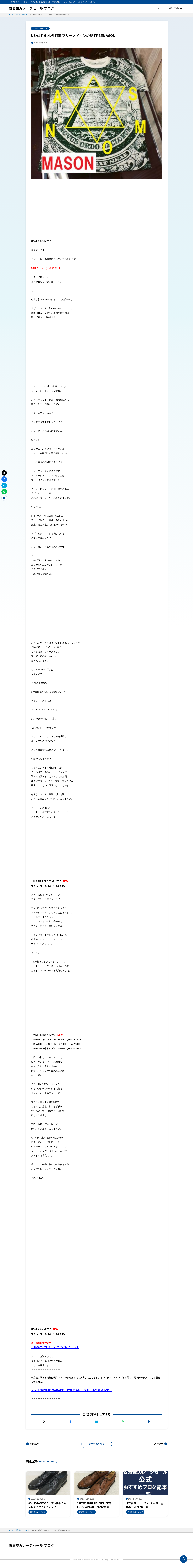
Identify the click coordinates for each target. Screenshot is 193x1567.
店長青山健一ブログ (40, 29)
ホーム (160, 8)
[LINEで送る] (123, 1422)
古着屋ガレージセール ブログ (31, 8)
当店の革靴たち (175, 8)
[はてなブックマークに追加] (96, 1422)
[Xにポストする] (44, 1422)
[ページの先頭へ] (183, 1559)
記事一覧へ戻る (96, 1444)
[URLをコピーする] (149, 1422)
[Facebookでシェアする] (70, 1422)
